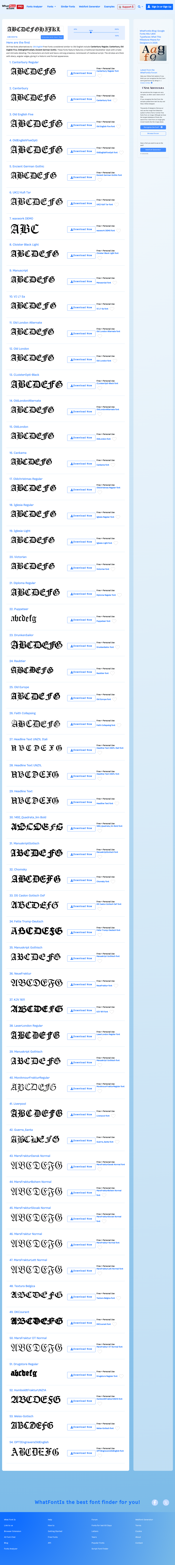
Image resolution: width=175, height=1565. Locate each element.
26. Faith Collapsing (23, 713)
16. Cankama (18, 452)
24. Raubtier (18, 661)
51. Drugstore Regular (24, 1364)
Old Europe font (104, 699)
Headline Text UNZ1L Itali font (110, 748)
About (138, 1537)
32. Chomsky (18, 869)
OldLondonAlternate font (108, 410)
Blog (6, 1543)
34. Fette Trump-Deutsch (26, 921)
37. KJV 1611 (17, 999)
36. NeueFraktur (20, 973)
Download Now (81, 73)
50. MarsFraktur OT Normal (28, 1338)
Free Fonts (53, 1537)
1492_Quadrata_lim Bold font (109, 826)
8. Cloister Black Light (24, 244)
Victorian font (103, 569)
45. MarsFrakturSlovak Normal (30, 1208)
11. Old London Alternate (26, 322)
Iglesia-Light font (104, 543)
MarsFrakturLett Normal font (110, 1269)
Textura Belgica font (106, 1298)
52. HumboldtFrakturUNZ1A (28, 1390)
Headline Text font (105, 804)
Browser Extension (12, 1531)
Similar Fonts (68, 7)
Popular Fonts (98, 1543)
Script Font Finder (100, 1549)
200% (117, 29)
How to (51, 1526)
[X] (166, 1502)
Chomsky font (103, 882)
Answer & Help (146, 83)
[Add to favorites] (100, 76)
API (49, 1543)
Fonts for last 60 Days (102, 1526)
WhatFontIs (50, 1502)
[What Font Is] (9, 7)
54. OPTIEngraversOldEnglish (29, 1442)
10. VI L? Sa (17, 296)
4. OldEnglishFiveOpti (23, 140)
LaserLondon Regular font (108, 1034)
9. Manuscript (19, 270)
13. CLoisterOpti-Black (24, 374)
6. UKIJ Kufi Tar (20, 192)
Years (94, 1537)
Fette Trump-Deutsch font (108, 930)
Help (50, 1520)
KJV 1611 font (102, 1012)
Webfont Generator (89, 7)
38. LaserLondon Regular (26, 1025)
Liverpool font (103, 1116)
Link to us (8, 1526)
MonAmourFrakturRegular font (110, 1087)
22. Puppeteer (19, 609)
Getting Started (55, 1531)
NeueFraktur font (104, 986)
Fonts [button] (50, 7)
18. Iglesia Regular (22, 505)
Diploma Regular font (106, 595)
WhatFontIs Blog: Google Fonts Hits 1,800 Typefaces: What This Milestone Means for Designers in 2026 (152, 37)
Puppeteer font (103, 621)
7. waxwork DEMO (21, 218)
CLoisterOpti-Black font (107, 383)
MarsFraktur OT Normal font (109, 1347)
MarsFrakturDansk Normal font (111, 1165)
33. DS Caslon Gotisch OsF (27, 895)
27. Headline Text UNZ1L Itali (28, 739)
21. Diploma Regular (23, 583)
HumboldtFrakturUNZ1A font (109, 1399)
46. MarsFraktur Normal (26, 1234)
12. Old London (19, 348)
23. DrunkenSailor (21, 635)
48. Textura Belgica (22, 1286)
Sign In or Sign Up (159, 7)
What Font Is (9, 1520)
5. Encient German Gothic (27, 166)
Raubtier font (103, 673)
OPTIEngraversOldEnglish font (110, 1451)
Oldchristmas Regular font (108, 488)
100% (117, 36)
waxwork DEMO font (106, 231)
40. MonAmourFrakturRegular (30, 1077)
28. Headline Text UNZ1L (26, 765)
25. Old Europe (19, 687)
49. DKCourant (19, 1312)
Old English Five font (106, 127)
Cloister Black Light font (107, 253)
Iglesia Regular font (105, 517)
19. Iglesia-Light (20, 531)
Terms (138, 1526)
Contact (139, 1543)
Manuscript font (104, 283)
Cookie (138, 1531)
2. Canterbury (19, 88)
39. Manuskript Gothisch (26, 1051)
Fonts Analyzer (34, 7)
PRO (20, 7)
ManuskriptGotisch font (107, 852)
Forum (95, 1520)
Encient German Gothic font (109, 175)
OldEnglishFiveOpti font (107, 153)
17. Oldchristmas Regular (26, 479)
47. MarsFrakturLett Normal (28, 1260)
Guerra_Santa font (105, 1142)
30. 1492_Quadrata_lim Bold (28, 817)
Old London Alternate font (108, 331)
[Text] (23, 37)
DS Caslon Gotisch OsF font (109, 904)
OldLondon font (104, 439)
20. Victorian (18, 557)
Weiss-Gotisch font (105, 1428)
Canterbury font (104, 100)
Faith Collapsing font (106, 725)
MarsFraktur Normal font (108, 1243)
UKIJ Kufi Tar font (105, 205)
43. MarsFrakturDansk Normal (30, 1156)
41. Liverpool (18, 1103)
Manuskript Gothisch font (108, 956)
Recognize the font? (153, 127)
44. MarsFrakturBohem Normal (30, 1181)
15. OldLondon (19, 426)
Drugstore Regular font (107, 1376)
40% (75, 29)
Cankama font (103, 465)
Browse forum (153, 133)
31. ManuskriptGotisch (24, 843)
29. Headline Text (21, 791)
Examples (109, 7)
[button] (140, 7)
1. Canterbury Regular (24, 62)
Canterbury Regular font (108, 71)
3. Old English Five (21, 114)
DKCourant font (104, 1324)
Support (126, 6)
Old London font (104, 361)
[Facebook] (155, 1502)
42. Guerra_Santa (21, 1129)
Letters (95, 1531)
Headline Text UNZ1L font (108, 774)
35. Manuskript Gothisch (26, 947)
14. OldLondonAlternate (25, 400)
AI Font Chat (9, 1537)
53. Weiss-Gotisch (21, 1416)
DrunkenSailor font (105, 647)
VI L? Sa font (102, 309)
